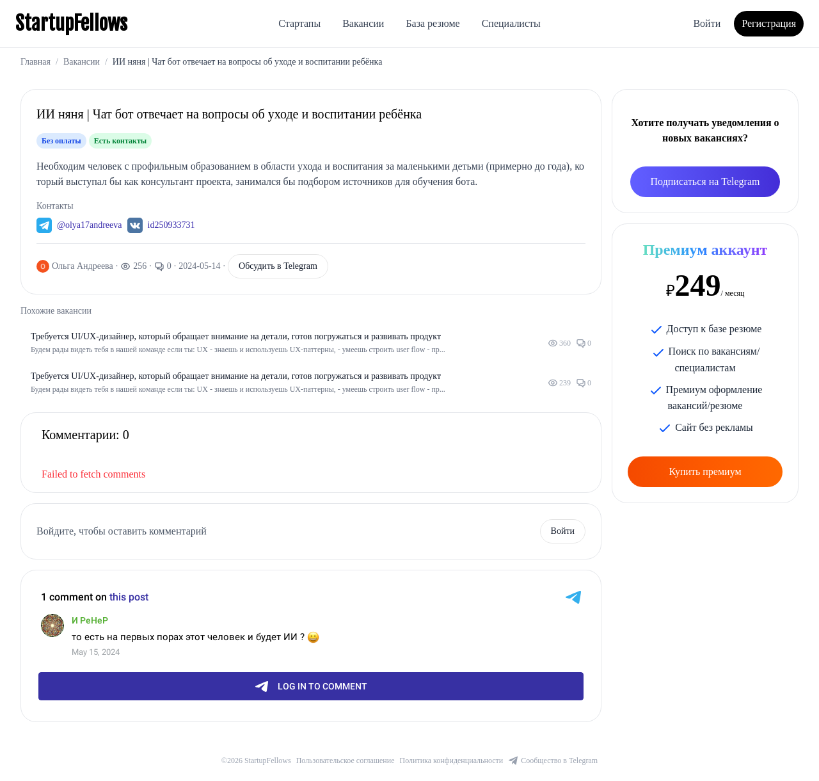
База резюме (432, 23)
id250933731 (171, 225)
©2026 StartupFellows (256, 760)
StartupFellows (71, 23)
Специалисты (511, 23)
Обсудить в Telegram (278, 266)
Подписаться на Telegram (705, 181)
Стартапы (299, 23)
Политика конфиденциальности (452, 760)
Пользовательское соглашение (345, 760)
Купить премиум (705, 471)
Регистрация (769, 23)
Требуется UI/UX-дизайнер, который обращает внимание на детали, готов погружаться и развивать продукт (236, 336)
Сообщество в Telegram (553, 760)
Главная (35, 62)
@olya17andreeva (89, 225)
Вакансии (363, 23)
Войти (706, 23)
